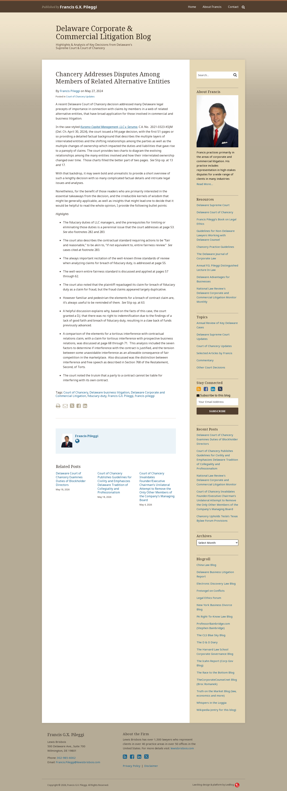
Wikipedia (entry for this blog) (216, 710)
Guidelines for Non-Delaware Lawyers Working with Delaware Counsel (216, 235)
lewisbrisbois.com (182, 748)
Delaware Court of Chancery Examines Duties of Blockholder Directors (71, 479)
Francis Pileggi (70, 91)
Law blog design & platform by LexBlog (216, 784)
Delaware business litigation (109, 392)
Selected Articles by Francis (214, 353)
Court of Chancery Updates (80, 96)
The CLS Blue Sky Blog (211, 635)
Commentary (205, 360)
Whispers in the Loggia (211, 702)
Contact (233, 7)
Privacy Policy (131, 766)
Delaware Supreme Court (213, 205)
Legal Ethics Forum (209, 598)
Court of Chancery (76, 392)
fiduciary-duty (96, 396)
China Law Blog (206, 565)
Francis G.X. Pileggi (78, 7)
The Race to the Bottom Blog (215, 672)
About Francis (212, 7)
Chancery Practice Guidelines (215, 247)
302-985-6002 (66, 758)
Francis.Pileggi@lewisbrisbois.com (78, 762)
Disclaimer (151, 766)
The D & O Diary (207, 642)
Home (192, 7)
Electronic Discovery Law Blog (216, 583)
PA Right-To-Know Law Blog (214, 616)
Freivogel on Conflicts (211, 590)
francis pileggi (145, 396)
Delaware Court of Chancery (215, 212)
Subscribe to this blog (213, 395)
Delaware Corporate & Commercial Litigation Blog (103, 32)
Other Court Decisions (211, 367)
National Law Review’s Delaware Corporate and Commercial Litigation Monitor (216, 480)
